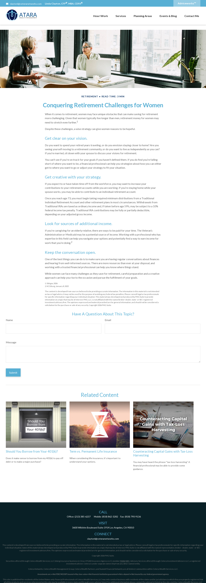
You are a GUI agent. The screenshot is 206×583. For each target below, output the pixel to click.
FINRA (122, 561)
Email (108, 320)
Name (9, 320)
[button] (100, 15)
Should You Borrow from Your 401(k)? (32, 451)
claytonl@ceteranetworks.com (24, 3)
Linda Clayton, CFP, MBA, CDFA (64, 3)
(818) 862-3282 (110, 516)
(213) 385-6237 (83, 516)
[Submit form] (13, 372)
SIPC (128, 561)
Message (11, 342)
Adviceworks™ (187, 3)
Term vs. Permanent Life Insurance (93, 451)
